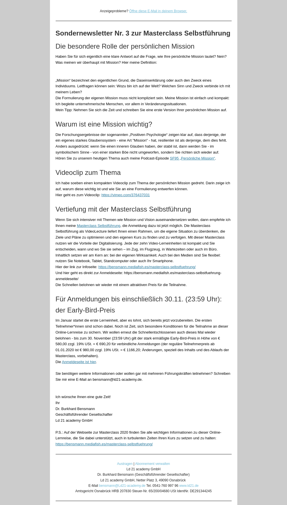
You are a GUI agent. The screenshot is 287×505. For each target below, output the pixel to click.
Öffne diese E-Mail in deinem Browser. (158, 11)
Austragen (125, 464)
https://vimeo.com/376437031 (125, 195)
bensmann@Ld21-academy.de (122, 486)
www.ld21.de (188, 486)
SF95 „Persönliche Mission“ (192, 158)
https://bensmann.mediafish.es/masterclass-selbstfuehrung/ (147, 267)
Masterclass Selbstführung (98, 225)
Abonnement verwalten (152, 464)
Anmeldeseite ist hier (79, 362)
